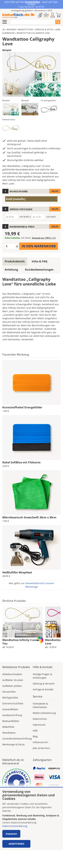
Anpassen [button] (11, 833)
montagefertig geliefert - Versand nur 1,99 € (31, 10)
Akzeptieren (16, 843)
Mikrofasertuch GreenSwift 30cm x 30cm (29, 517)
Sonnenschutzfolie (12, 703)
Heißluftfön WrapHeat (17, 572)
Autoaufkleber (10, 709)
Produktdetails (15, 261)
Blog (35, 736)
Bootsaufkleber (10, 721)
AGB (35, 730)
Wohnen (11, 29)
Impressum (39, 724)
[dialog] (31, 818)
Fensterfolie (9, 691)
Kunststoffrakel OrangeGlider (22, 407)
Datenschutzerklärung (14, 826)
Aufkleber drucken (12, 680)
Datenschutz (40, 718)
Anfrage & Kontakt (43, 689)
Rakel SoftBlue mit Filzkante (21, 462)
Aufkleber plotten (12, 685)
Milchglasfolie (10, 697)
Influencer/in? (40, 742)
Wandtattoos (25, 29)
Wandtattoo (8, 732)
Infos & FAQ (39, 261)
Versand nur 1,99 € (44, 237)
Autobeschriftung (12, 715)
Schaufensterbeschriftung (17, 738)
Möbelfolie (8, 726)
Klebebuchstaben (12, 674)
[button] (10, 109)
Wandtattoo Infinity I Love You (20, 641)
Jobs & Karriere (41, 748)
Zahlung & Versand (43, 683)
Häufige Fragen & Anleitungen (42, 676)
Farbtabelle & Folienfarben (40, 705)
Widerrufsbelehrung (44, 713)
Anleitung (11, 269)
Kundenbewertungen (39, 269)
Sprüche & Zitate (44, 29)
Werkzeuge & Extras (13, 744)
